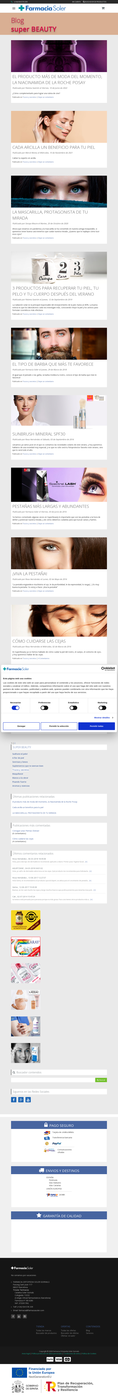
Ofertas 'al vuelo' (68, 1336)
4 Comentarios (43, 658)
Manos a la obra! (20, 778)
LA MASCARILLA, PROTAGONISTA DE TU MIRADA (34, 813)
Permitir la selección (59, 726)
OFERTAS (65, 1326)
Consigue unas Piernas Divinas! (25, 830)
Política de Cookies (89, 1353)
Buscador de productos (94, 2)
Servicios (89, 1333)
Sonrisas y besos (20, 762)
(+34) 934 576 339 (20, 2)
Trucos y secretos (29, 97)
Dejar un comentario (46, 97)
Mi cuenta (76, 2)
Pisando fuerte (19, 782)
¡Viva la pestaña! (29, 573)
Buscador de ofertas (70, 1333)
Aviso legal (26, 1353)
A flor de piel (18, 758)
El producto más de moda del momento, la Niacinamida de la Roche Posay (44, 801)
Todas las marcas (43, 1330)
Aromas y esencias (21, 786)
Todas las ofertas (68, 1330)
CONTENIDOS (93, 1326)
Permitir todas (96, 726)
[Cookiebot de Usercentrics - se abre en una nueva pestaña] (103, 669)
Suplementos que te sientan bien (27, 766)
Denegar (21, 726)
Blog (88, 1330)
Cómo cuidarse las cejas (39, 641)
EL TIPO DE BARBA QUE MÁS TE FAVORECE (52, 364)
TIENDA (40, 1326)
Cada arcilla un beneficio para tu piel (53, 147)
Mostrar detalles (102, 717)
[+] (86, 862)
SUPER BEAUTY (22, 747)
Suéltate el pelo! (20, 754)
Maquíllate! (17, 774)
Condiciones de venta (72, 1353)
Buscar (101, 1080)
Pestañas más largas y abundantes (50, 506)
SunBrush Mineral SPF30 (38, 434)
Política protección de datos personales (47, 1353)
